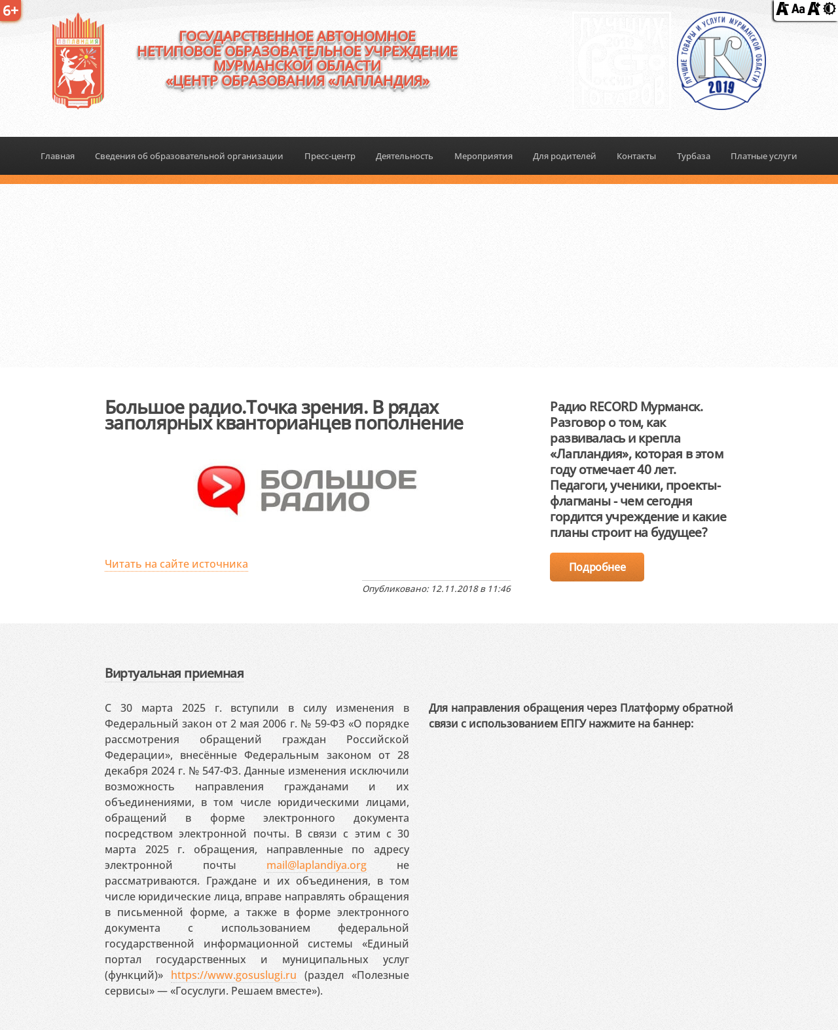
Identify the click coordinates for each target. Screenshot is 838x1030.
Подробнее (597, 567)
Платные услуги (764, 156)
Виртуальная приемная (174, 673)
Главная (58, 156)
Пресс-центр (329, 156)
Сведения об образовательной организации (189, 156)
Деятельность (404, 156)
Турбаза (693, 156)
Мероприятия (483, 156)
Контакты (636, 156)
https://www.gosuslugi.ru (234, 975)
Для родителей (564, 156)
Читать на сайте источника (176, 564)
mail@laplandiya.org (316, 865)
